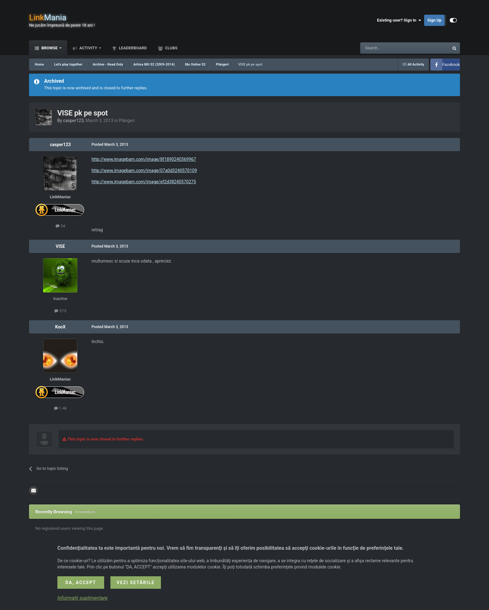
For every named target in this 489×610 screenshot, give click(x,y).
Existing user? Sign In (399, 20)
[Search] (389, 48)
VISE (60, 246)
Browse (49, 48)
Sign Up (434, 20)
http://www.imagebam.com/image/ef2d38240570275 (143, 181)
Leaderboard (132, 48)
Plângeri (127, 120)
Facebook (451, 64)
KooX (60, 326)
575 (60, 310)
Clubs (170, 48)
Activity (88, 48)
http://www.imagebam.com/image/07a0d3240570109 (144, 170)
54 (60, 226)
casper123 (73, 120)
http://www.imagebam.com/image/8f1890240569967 (143, 159)
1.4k (60, 408)
